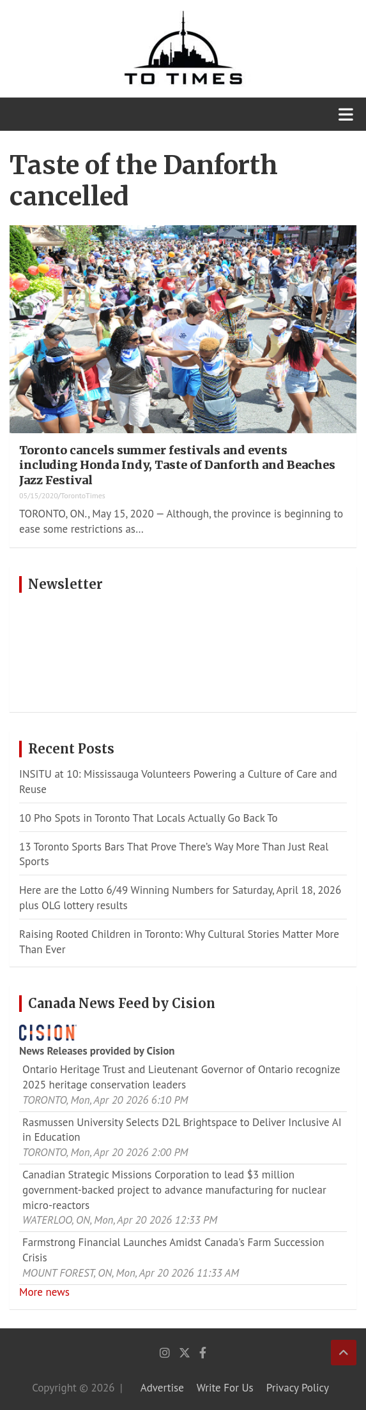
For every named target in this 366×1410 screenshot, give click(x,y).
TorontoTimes (83, 495)
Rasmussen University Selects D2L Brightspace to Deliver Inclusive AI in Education (182, 1130)
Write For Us (225, 1388)
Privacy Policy (297, 1388)
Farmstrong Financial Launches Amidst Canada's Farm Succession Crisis (173, 1250)
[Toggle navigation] (346, 114)
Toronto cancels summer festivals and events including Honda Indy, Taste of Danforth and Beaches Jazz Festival (177, 465)
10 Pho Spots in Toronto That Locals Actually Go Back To (148, 818)
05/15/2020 (38, 495)
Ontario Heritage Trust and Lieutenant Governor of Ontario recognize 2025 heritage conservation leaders (181, 1077)
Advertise (162, 1388)
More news (44, 1292)
